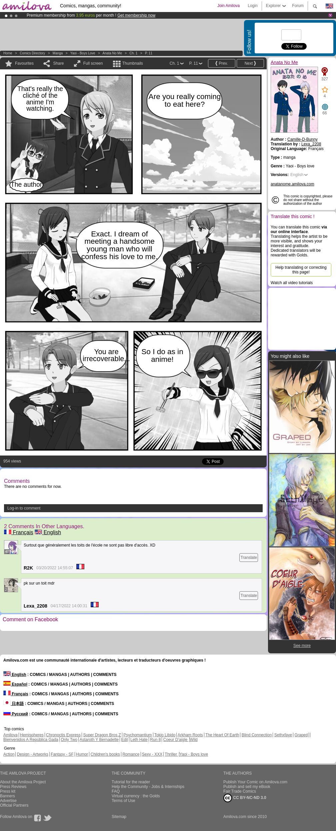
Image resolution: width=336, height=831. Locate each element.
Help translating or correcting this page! (300, 269)
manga (58, 53)
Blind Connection (257, 735)
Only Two (69, 739)
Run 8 (155, 739)
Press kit (7, 791)
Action (8, 754)
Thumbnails (132, 63)
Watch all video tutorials (292, 282)
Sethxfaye (283, 735)
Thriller (171, 754)
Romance (130, 754)
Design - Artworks (32, 754)
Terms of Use (123, 800)
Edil (124, 739)
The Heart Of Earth (222, 735)
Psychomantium (137, 735)
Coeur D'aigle (176, 739)
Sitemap (119, 816)
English (48, 532)
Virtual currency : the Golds (136, 796)
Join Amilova (228, 5)
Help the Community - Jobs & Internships (148, 786)
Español (15, 684)
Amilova (10, 735)
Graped (301, 735)
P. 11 (148, 53)
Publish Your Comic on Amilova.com (255, 782)
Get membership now (136, 15)
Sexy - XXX (152, 754)
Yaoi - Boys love (82, 53)
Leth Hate (139, 739)
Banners (7, 796)
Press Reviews (13, 786)
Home (7, 53)
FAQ (116, 791)
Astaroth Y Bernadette (99, 739)
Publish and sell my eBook (246, 786)
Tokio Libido (164, 735)
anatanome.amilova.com (292, 184)
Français (18, 532)
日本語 (13, 703)
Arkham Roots (190, 735)
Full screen (93, 63)
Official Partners (14, 805)
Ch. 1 (133, 53)
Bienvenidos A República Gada (30, 739)
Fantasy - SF (62, 754)
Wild (193, 739)
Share (58, 63)
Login (252, 5)
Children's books (105, 754)
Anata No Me (112, 53)
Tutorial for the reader (131, 782)
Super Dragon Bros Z (102, 735)
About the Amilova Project (23, 782)
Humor (82, 754)
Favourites (24, 63)
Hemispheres (32, 735)
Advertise (8, 800)
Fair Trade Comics (239, 791)
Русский (15, 714)
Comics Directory (32, 53)
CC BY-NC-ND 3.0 (244, 798)
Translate (248, 557)
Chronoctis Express (63, 735)
